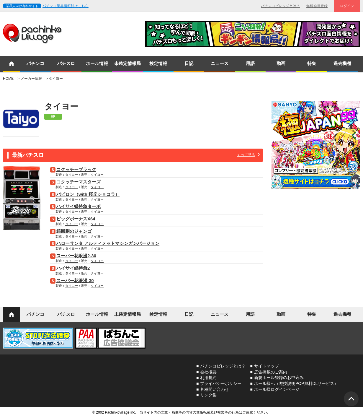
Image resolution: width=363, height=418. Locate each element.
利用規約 (208, 377)
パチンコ (35, 63)
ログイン (347, 6)
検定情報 (158, 63)
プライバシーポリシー (220, 383)
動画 (281, 63)
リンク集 (208, 395)
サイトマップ (266, 366)
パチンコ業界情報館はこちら (65, 6)
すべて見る (246, 155)
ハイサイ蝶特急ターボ (78, 206)
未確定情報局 (127, 63)
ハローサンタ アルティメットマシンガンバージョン (107, 243)
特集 (311, 63)
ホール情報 (97, 63)
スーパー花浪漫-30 (75, 280)
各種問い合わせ (214, 389)
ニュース (219, 63)
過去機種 (342, 63)
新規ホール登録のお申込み (279, 377)
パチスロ (66, 63)
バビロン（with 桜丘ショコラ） (88, 194)
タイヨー (71, 174)
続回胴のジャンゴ (74, 231)
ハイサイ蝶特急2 (73, 268)
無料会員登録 (317, 6)
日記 (188, 63)
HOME (8, 79)
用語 (250, 63)
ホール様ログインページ (277, 389)
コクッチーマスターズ (78, 181)
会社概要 (208, 372)
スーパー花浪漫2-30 (76, 255)
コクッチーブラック (76, 169)
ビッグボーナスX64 (75, 218)
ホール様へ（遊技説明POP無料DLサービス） (296, 383)
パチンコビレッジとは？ (280, 6)
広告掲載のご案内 (270, 372)
